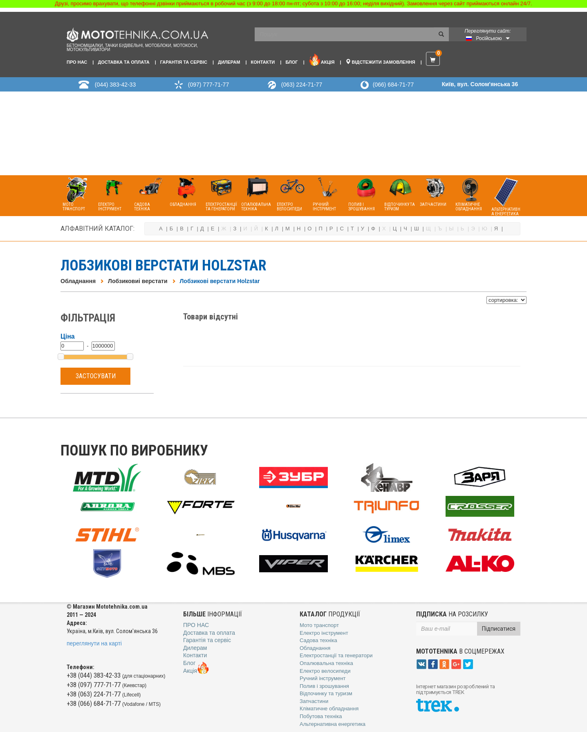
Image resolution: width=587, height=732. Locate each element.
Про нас (77, 62)
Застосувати (96, 376)
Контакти (263, 62)
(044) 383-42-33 (115, 84)
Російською (489, 38)
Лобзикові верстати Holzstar (220, 281)
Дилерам (229, 62)
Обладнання (78, 281)
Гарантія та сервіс (183, 62)
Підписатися (498, 628)
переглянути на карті (94, 643)
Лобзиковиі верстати (137, 281)
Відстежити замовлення (380, 62)
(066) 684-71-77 (393, 84)
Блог (291, 62)
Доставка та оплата (123, 62)
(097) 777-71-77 (208, 84)
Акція (322, 60)
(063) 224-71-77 (301, 84)
